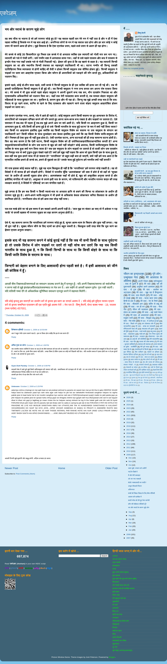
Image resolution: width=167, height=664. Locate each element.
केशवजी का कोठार (132, 367)
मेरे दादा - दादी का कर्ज (130, 382)
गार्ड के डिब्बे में (132, 472)
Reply (13, 337)
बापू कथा (153, 331)
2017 (128, 430)
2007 (128, 538)
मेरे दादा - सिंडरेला (143, 382)
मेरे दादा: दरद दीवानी (136, 295)
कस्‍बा (114, 569)
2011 (128, 447)
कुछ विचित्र (127, 352)
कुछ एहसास (116, 575)
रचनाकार (115, 618)
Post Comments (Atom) (25, 474)
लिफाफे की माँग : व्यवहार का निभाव (135, 147)
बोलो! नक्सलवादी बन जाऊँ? (137, 482)
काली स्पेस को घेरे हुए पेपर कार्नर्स (139, 500)
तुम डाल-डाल (158, 354)
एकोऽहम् (8, 13)
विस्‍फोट (114, 627)
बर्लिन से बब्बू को (155, 304)
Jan (130, 530)
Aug (130, 515)
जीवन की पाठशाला (140, 309)
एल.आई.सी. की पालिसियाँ (138, 339)
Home (61, 468)
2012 (128, 444)
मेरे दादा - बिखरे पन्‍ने (130, 324)
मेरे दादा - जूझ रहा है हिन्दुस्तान (149, 292)
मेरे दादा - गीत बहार (131, 380)
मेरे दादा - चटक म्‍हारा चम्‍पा (147, 298)
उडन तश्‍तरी (116, 562)
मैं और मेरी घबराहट (134, 475)
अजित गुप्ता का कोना (18, 345)
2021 (128, 415)
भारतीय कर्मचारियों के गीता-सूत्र (134, 253)
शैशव (114, 634)
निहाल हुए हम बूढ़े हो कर (142, 227)
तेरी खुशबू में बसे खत (119, 598)
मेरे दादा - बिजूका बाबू (146, 318)
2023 (128, 408)
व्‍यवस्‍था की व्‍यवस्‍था (144, 344)
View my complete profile (134, 68)
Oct (130, 465)
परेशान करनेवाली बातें (130, 370)
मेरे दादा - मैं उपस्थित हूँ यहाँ (149, 321)
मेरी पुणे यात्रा (144, 347)
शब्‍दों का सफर (117, 631)
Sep (130, 512)
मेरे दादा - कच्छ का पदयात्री (145, 326)
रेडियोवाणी (115, 624)
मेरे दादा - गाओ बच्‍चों (139, 331)
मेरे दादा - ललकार (139, 336)
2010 (128, 451)
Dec (130, 458)
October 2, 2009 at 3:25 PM (32, 386)
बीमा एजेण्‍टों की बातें (149, 359)
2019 (128, 422)
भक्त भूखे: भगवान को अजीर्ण (137, 468)
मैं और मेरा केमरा (155, 382)
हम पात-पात (156, 349)
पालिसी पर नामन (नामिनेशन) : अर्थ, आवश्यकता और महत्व (142, 201)
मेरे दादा (147, 284)
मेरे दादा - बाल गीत (130, 342)
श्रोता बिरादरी (116, 637)
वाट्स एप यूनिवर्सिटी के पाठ (130, 385)
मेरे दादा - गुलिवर (155, 380)
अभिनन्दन (131, 490)
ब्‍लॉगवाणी (115, 608)
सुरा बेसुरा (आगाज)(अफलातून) (122, 650)
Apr (130, 519)
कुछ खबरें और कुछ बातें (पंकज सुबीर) (124, 579)
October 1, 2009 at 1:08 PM (38, 345)
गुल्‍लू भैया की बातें (146, 354)
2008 (128, 534)
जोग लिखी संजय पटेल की (120, 585)
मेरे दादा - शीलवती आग (133, 304)
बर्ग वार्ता (115, 605)
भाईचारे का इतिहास (153, 352)
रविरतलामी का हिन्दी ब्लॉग (120, 621)
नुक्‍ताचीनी (115, 601)
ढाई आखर (115, 592)
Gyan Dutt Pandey (19, 366)
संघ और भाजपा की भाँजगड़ (151, 362)
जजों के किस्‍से (155, 367)
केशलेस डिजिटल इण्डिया (131, 354)
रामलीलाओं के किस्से (141, 349)
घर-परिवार (144, 367)
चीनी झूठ (160, 372)
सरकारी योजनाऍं (144, 365)
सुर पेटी (114, 647)
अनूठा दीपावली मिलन (135, 486)
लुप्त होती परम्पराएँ (144, 372)
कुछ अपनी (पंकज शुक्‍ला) (120, 572)
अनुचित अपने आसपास (146, 286)
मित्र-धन (115, 611)
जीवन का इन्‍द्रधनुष (134, 273)
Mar (130, 523)
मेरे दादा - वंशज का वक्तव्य (146, 357)
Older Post (111, 468)
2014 (128, 437)
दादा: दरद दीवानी (147, 375)
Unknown (15, 386)
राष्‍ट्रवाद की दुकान (148, 329)
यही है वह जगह (117, 614)
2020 (128, 419)
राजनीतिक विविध (131, 372)
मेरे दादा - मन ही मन (136, 306)
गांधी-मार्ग (142, 334)
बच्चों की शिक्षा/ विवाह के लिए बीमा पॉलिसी (141, 493)
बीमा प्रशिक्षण (139, 352)
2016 (128, 433)
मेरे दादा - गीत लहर (144, 380)
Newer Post (11, 468)
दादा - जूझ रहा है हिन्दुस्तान (133, 375)
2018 (128, 426)
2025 (128, 401)
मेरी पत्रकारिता (155, 339)
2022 (128, 412)
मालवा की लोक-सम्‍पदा (146, 342)
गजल (153, 372)
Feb (130, 526)
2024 (128, 405)
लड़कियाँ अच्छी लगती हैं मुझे (132, 241)
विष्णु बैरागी (141, 33)
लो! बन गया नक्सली (134, 479)
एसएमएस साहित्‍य (157, 365)
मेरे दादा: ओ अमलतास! (139, 315)
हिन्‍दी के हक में (129, 301)
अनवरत (114, 556)
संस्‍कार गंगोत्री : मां (130, 365)
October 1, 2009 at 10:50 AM (35, 330)
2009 (128, 455)
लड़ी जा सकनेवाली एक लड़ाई (133, 159)
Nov (130, 461)
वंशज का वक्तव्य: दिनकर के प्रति (145, 133)
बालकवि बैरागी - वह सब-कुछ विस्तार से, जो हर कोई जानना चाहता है (147, 172)
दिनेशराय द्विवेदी (17, 330)
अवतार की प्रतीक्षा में (135, 497)
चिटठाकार (115, 582)
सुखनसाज (115, 644)
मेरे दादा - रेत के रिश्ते (149, 301)
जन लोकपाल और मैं (148, 324)
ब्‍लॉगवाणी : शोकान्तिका (156, 377)
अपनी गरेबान (143, 281)
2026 (128, 397)
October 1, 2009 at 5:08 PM (39, 366)
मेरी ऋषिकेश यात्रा (144, 370)
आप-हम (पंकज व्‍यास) (119, 559)
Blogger (112, 657)
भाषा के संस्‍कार (130, 357)
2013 (128, 440)
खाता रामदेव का (135, 359)
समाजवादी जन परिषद (119, 641)
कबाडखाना (115, 566)
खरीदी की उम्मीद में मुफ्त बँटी (144, 187)
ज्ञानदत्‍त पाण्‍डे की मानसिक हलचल (123, 588)
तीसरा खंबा (116, 595)
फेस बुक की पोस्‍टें (143, 377)
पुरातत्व (133, 377)
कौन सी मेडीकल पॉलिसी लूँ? (137, 504)
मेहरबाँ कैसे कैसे (157, 370)
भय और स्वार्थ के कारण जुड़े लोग (138, 507)
